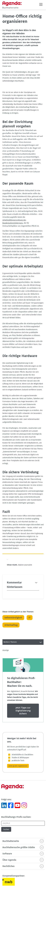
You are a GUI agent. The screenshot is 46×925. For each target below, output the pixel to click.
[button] (41, 4)
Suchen (6, 829)
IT (30, 617)
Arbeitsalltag (11, 625)
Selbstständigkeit (13, 617)
